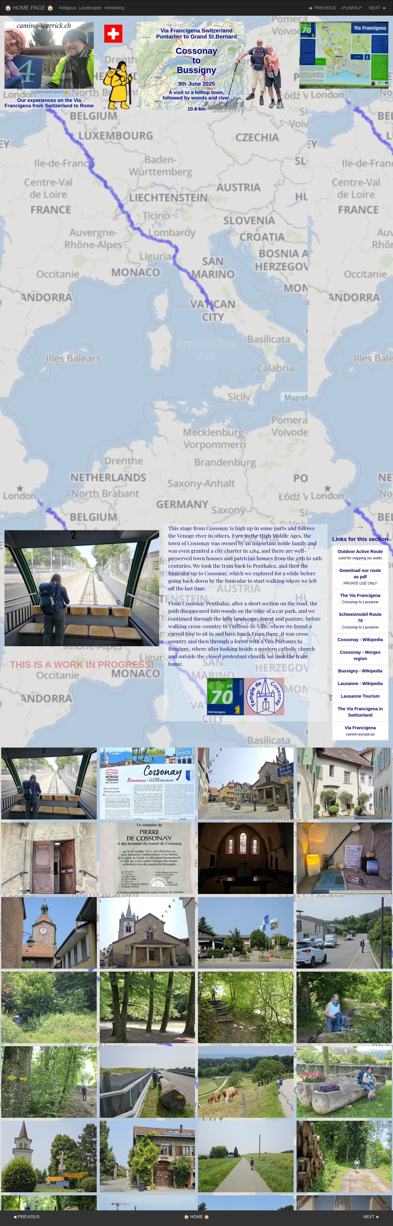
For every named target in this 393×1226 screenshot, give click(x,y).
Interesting (114, 7)
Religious (68, 7)
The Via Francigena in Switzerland (360, 711)
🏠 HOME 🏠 (196, 1216)
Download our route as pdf (360, 576)
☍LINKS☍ (351, 7)
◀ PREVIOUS (322, 7)
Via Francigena (360, 730)
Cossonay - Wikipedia (360, 639)
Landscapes (90, 7)
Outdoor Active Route (360, 554)
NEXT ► (377, 7)
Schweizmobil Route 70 (360, 620)
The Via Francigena (360, 598)
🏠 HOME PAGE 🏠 (29, 8)
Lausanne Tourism (360, 696)
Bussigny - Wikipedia (360, 670)
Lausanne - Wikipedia (360, 683)
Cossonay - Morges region (360, 655)
